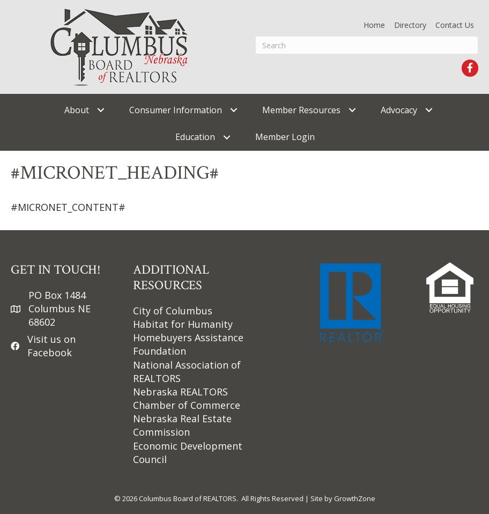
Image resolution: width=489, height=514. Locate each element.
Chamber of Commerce (186, 405)
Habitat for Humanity (183, 324)
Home (374, 25)
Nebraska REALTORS (180, 391)
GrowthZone (354, 498)
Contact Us (454, 25)
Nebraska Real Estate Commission (182, 425)
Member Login (285, 137)
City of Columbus (172, 310)
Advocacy (399, 110)
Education (195, 137)
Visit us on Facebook (51, 346)
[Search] (366, 45)
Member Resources (301, 110)
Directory (410, 25)
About (76, 110)
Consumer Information (175, 110)
